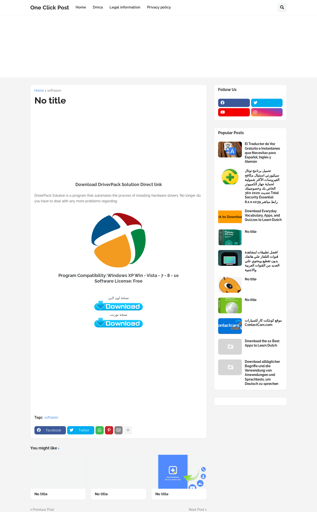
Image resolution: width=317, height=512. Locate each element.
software (54, 90)
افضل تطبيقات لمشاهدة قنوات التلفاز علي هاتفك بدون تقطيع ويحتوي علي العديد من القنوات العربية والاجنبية (262, 261)
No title (41, 494)
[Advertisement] (158, 49)
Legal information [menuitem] (125, 7)
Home (39, 90)
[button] (282, 7)
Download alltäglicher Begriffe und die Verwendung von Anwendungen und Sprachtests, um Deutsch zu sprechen (262, 373)
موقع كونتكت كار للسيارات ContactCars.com (263, 322)
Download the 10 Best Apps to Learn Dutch (262, 343)
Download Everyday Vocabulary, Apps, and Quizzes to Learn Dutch (263, 215)
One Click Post (49, 7)
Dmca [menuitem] (98, 7)
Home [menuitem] (81, 7)
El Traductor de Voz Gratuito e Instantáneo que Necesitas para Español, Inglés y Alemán (262, 152)
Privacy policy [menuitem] (159, 7)
